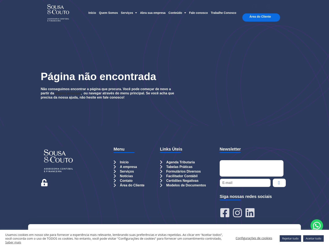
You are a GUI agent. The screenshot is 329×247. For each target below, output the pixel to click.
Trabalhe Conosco (223, 12)
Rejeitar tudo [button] (290, 238)
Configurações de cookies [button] (254, 238)
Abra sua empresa (152, 12)
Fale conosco (198, 12)
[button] (317, 225)
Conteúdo (177, 12)
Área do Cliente (261, 16)
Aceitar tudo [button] (313, 238)
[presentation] (251, 168)
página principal (68, 93)
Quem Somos (108, 12)
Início (92, 12)
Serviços (129, 12)
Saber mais (13, 242)
